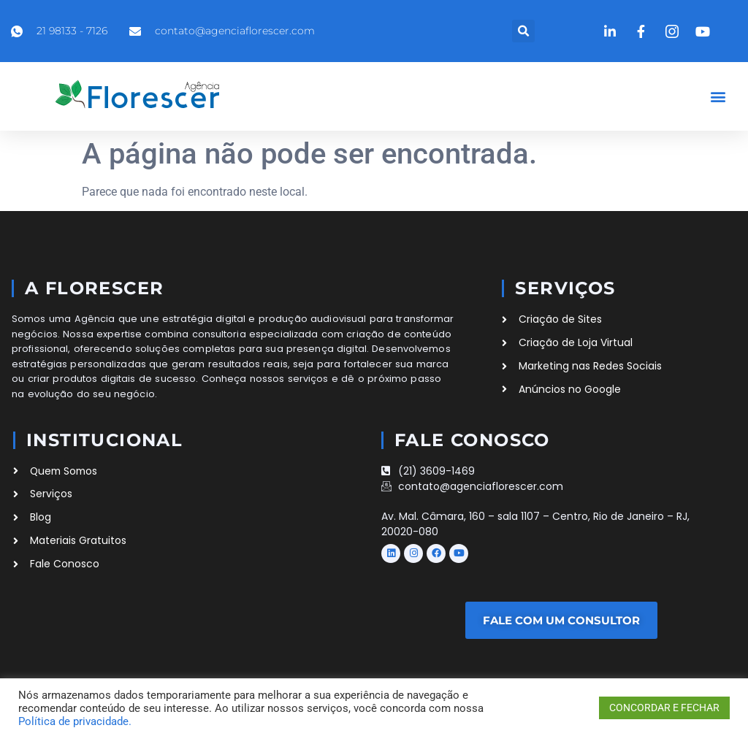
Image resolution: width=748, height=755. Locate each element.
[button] (523, 31)
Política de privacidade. (74, 721)
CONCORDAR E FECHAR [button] (664, 707)
